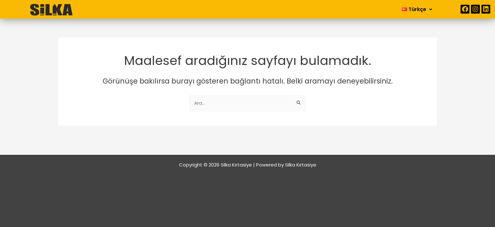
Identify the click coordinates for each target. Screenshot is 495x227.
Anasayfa (196, 9)
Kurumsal (233, 9)
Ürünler (271, 9)
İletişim (302, 9)
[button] (234, 9)
